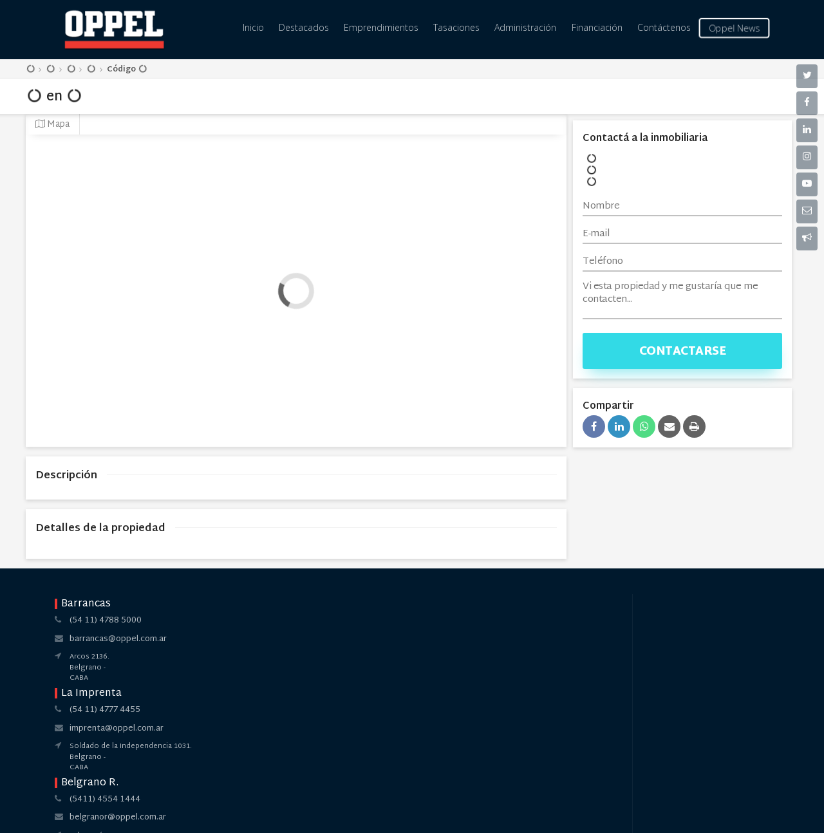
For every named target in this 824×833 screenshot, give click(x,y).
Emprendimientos (381, 27)
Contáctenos (664, 27)
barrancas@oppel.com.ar (118, 639)
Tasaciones (456, 27)
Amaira (439, 812)
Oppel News (734, 28)
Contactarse (682, 351)
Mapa (52, 125)
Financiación (597, 27)
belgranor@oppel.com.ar (411, 639)
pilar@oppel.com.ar (547, 639)
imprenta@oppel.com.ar (263, 639)
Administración (525, 27)
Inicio (253, 27)
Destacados (304, 27)
